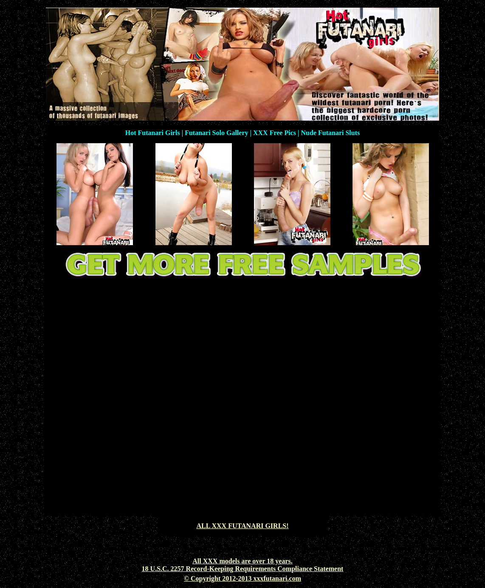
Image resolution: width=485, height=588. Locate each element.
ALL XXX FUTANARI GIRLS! (242, 525)
